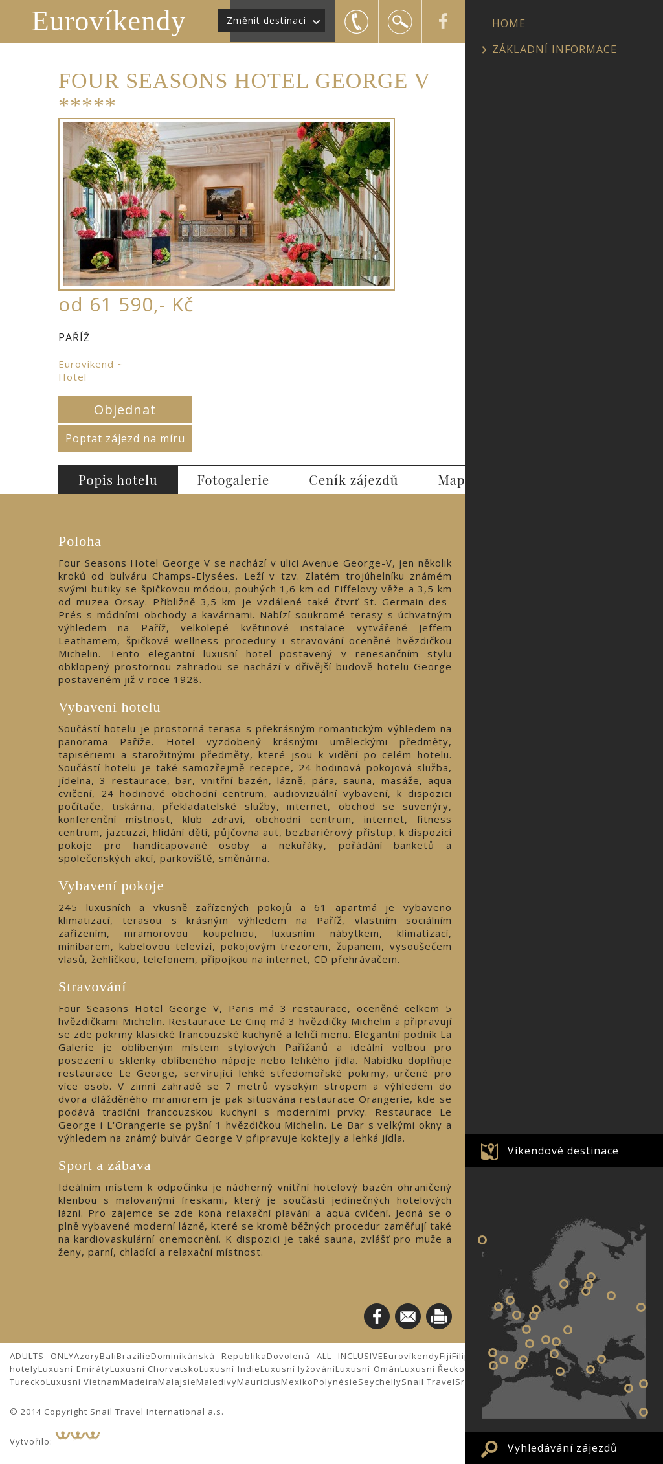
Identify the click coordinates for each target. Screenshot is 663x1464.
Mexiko (297, 1382)
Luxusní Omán (367, 1369)
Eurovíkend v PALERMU (560, 1371)
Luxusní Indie (229, 1369)
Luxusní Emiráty (74, 1369)
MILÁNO (545, 1339)
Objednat (125, 409)
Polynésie (335, 1382)
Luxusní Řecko (433, 1369)
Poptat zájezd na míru (125, 438)
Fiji (446, 1356)
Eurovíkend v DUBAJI (643, 1412)
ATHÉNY (590, 1369)
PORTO (492, 1352)
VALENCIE (519, 1364)
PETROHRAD (591, 1276)
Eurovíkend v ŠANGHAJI (641, 1307)
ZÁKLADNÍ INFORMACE (554, 49)
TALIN (588, 1284)
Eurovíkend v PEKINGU (643, 1383)
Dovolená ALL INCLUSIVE (325, 1356)
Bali (108, 1356)
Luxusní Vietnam (83, 1382)
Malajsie (177, 1382)
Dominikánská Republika (209, 1356)
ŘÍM (554, 1353)
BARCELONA (523, 1359)
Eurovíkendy (109, 21)
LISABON (493, 1365)
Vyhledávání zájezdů (563, 1448)
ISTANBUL (601, 1359)
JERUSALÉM (628, 1388)
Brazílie (134, 1356)
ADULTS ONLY (42, 1356)
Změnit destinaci (266, 20)
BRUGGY (533, 1315)
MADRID (503, 1359)
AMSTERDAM (536, 1309)
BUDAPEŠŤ (567, 1329)
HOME (509, 23)
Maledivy (216, 1382)
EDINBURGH (510, 1300)
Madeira (139, 1382)
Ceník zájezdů (353, 479)
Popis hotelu (118, 479)
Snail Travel (428, 1382)
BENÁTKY (556, 1341)
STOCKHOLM (563, 1284)
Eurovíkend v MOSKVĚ (611, 1295)
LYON (529, 1343)
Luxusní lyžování (298, 1369)
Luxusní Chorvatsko (155, 1369)
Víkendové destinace (563, 1150)
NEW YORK (482, 1239)
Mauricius (259, 1382)
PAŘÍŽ (526, 1329)
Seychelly (379, 1382)
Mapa (455, 479)
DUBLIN (498, 1306)
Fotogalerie (233, 479)
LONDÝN (516, 1315)
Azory (87, 1356)
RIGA (585, 1291)
